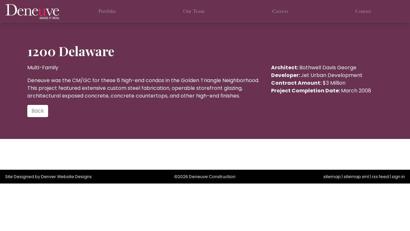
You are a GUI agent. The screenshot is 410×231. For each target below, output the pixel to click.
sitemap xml (356, 176)
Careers (280, 11)
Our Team (194, 11)
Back (37, 111)
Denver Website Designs (66, 176)
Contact (363, 11)
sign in (398, 176)
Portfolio (107, 11)
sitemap (332, 176)
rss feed (380, 176)
